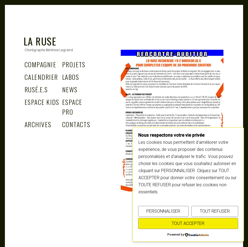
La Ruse (40, 41)
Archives (38, 124)
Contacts (76, 124)
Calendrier (41, 77)
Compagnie (40, 64)
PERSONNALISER (163, 211)
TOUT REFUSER (215, 211)
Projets (74, 64)
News (70, 89)
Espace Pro (72, 107)
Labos (70, 77)
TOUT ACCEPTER (188, 223)
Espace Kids (42, 102)
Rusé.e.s (36, 89)
